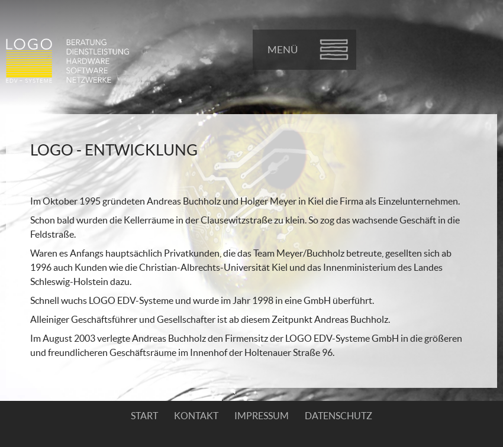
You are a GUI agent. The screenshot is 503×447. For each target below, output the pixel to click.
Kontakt (196, 415)
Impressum (261, 415)
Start (144, 415)
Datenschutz (338, 415)
